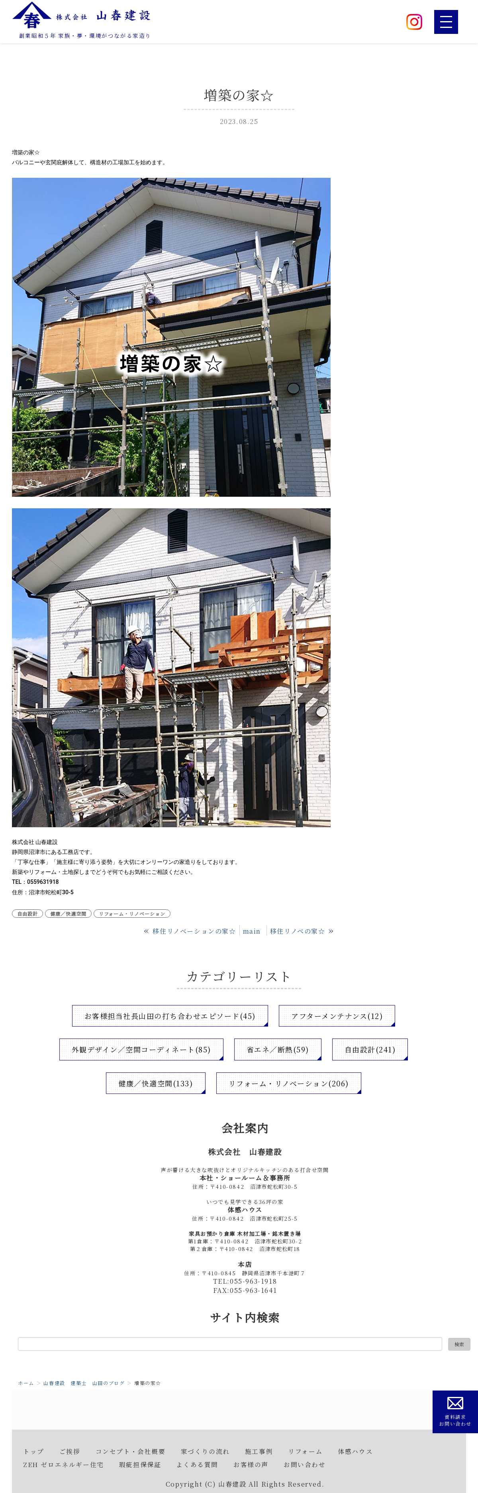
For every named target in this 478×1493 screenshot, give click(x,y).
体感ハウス (355, 1451)
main (252, 931)
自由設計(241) (370, 1049)
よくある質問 (197, 1464)
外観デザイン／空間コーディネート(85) (141, 1049)
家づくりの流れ (205, 1451)
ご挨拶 (69, 1451)
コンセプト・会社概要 (131, 1451)
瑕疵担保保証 (140, 1464)
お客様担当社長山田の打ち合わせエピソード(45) (170, 1016)
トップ (33, 1451)
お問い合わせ (305, 1464)
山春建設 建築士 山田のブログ (84, 1382)
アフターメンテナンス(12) (338, 1016)
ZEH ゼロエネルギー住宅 (63, 1464)
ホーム (26, 1382)
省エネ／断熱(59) (278, 1049)
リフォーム (305, 1451)
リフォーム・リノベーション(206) (288, 1083)
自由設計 (27, 913)
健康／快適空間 (68, 913)
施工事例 (259, 1451)
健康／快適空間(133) (155, 1083)
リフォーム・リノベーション (132, 913)
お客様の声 (250, 1464)
